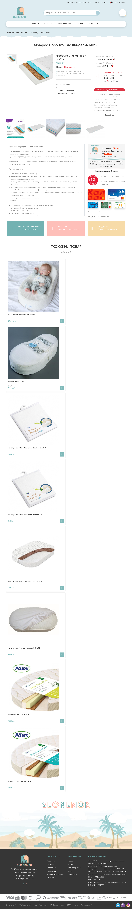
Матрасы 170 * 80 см (41, 33)
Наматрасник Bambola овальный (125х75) (24, 648)
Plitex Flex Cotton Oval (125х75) (19, 781)
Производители (74, 868)
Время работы (100, 2)
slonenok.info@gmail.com (24, 872)
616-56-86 (104, 59)
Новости (71, 861)
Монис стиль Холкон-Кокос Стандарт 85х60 (25, 581)
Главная (35, 24)
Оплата (50, 864)
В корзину (62, 321)
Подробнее (109, 115)
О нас (70, 871)
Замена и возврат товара (55, 876)
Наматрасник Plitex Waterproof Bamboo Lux (25, 515)
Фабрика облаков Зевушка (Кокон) (21, 314)
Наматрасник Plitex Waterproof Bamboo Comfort (27, 448)
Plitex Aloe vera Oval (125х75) (18, 715)
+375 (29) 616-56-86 (117, 2)
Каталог (48, 24)
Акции (80, 24)
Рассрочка (51, 868)
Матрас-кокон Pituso (16, 381)
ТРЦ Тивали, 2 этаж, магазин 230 (79, 2)
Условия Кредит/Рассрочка (109, 90)
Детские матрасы (24, 33)
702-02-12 (104, 66)
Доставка (51, 871)
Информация (64, 24)
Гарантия (51, 861)
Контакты (93, 24)
